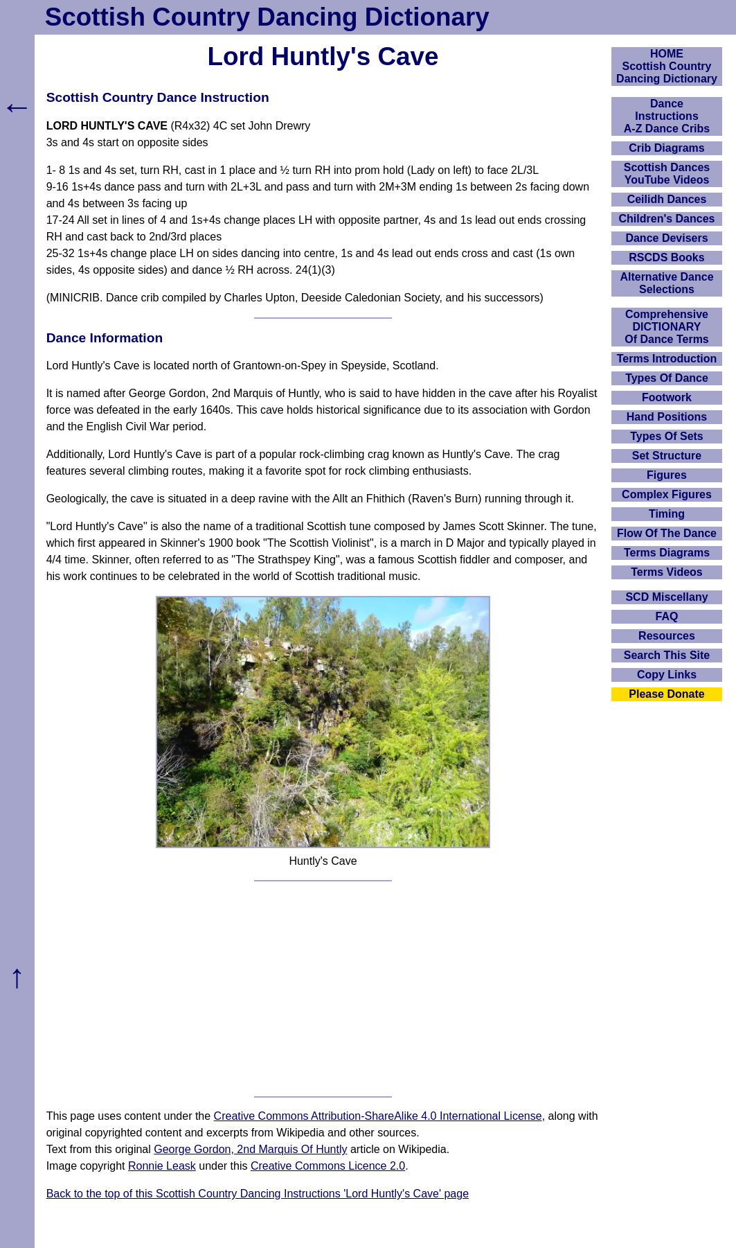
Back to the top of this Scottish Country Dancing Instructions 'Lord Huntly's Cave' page (257, 1193)
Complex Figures (667, 494)
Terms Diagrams (667, 553)
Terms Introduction (667, 358)
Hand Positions (667, 417)
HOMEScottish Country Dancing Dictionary (666, 66)
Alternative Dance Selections (666, 283)
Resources (666, 636)
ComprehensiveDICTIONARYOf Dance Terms (667, 326)
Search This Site (667, 655)
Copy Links (667, 674)
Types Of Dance (666, 378)
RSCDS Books (666, 257)
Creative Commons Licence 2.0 (328, 1166)
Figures (667, 475)
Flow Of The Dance (667, 533)
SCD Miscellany (666, 597)
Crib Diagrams (666, 148)
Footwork (667, 397)
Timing (667, 514)
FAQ (667, 616)
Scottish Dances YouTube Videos (667, 173)
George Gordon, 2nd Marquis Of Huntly (250, 1149)
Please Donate (666, 694)
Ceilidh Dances (667, 199)
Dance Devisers (666, 238)
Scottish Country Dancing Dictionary (267, 17)
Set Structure (666, 456)
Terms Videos (666, 572)
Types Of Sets (666, 436)
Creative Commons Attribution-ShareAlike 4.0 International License (378, 1116)
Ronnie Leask (162, 1166)
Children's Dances (667, 219)
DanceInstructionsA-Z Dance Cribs (667, 116)
